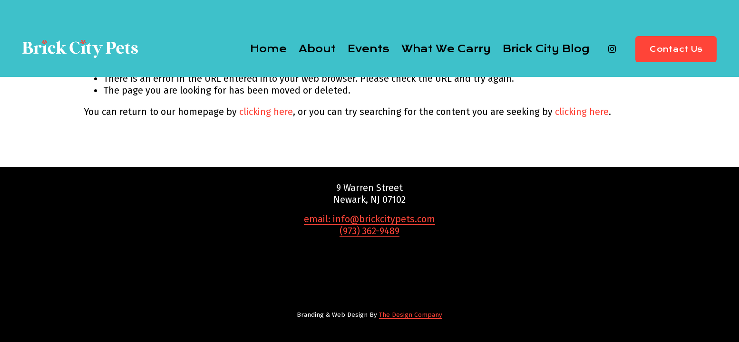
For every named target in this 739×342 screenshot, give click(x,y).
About (317, 49)
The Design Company (410, 315)
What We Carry (446, 49)
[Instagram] (612, 49)
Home (268, 49)
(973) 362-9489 (369, 231)
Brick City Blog (546, 49)
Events (368, 49)
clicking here (266, 111)
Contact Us (676, 49)
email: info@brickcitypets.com (369, 219)
